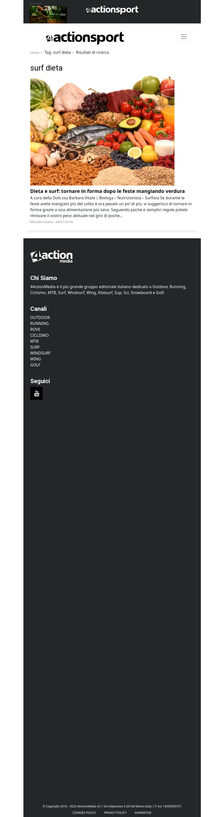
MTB (34, 341)
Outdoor (40, 317)
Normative (143, 813)
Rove (35, 329)
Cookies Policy (84, 813)
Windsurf (40, 353)
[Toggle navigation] (184, 36)
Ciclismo (39, 335)
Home (34, 52)
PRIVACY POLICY (115, 813)
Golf (35, 365)
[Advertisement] (112, 451)
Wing (35, 359)
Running (39, 323)
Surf (35, 347)
